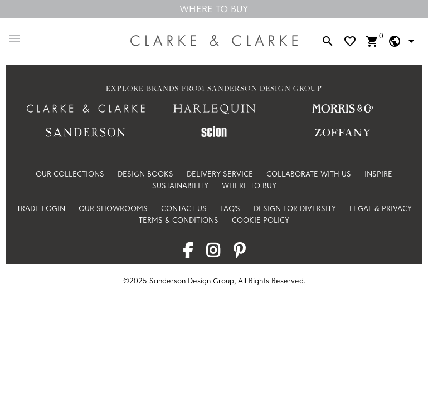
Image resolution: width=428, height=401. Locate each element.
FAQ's (230, 208)
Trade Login (41, 208)
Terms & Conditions (178, 220)
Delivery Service (220, 174)
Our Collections (70, 174)
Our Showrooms (113, 208)
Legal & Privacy (380, 208)
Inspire (378, 174)
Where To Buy (214, 8)
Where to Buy (249, 185)
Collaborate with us (308, 174)
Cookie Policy (260, 220)
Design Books (145, 174)
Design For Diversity (295, 208)
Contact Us (184, 208)
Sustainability (180, 185)
